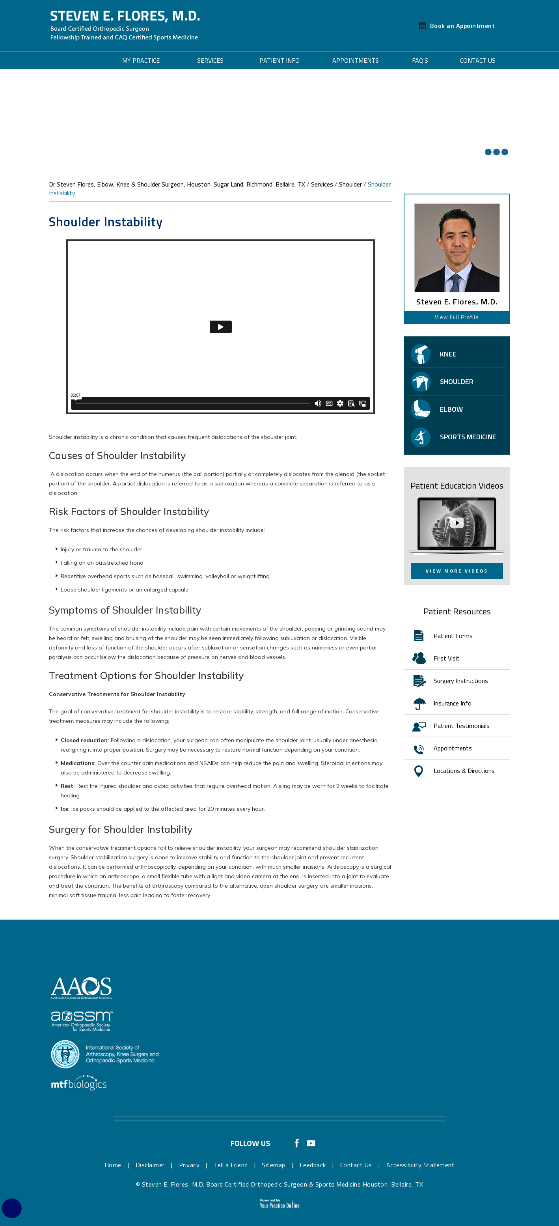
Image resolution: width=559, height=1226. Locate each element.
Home (76, 60)
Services (210, 60)
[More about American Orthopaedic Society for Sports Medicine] (82, 1021)
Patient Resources (457, 611)
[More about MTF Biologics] (79, 1087)
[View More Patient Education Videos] (456, 525)
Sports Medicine (468, 436)
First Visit (447, 658)
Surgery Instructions (461, 680)
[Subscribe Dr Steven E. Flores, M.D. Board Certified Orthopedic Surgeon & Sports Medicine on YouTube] (311, 1142)
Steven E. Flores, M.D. (457, 302)
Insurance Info (452, 703)
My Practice (141, 60)
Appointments (355, 60)
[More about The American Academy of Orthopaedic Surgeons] (81, 988)
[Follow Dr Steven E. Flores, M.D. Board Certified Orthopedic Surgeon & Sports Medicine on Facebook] (297, 1142)
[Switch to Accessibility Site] (12, 1208)
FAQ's (420, 60)
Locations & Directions (464, 770)
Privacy (189, 1165)
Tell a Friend (231, 1165)
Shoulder (350, 184)
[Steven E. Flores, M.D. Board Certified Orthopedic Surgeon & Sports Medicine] (125, 25)
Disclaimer (150, 1165)
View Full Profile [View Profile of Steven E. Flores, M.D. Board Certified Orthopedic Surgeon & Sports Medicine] (457, 317)
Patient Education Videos (456, 485)
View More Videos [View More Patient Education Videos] (457, 571)
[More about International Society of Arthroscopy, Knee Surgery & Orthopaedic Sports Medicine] (105, 1054)
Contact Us (478, 60)
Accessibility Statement (420, 1165)
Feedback (313, 1165)
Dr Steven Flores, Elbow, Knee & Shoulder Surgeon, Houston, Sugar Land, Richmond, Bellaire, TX (177, 184)
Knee (448, 354)
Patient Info (279, 60)
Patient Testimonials (462, 725)
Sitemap (273, 1165)
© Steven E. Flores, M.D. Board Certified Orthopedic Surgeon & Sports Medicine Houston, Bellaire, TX (279, 1184)
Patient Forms (453, 635)
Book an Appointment (462, 25)
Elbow (451, 409)
